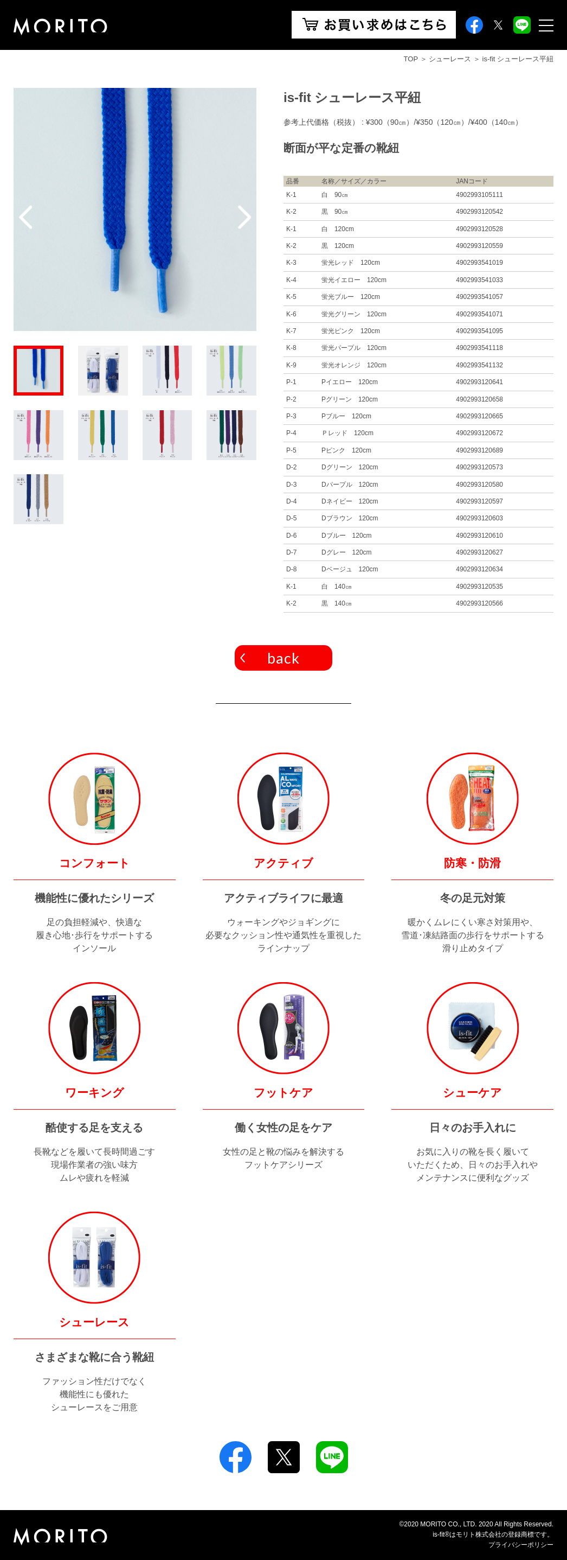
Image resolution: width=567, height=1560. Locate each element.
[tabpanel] (135, 209)
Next (244, 216)
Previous (25, 216)
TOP (411, 58)
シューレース (450, 58)
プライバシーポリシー (520, 1545)
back (283, 658)
